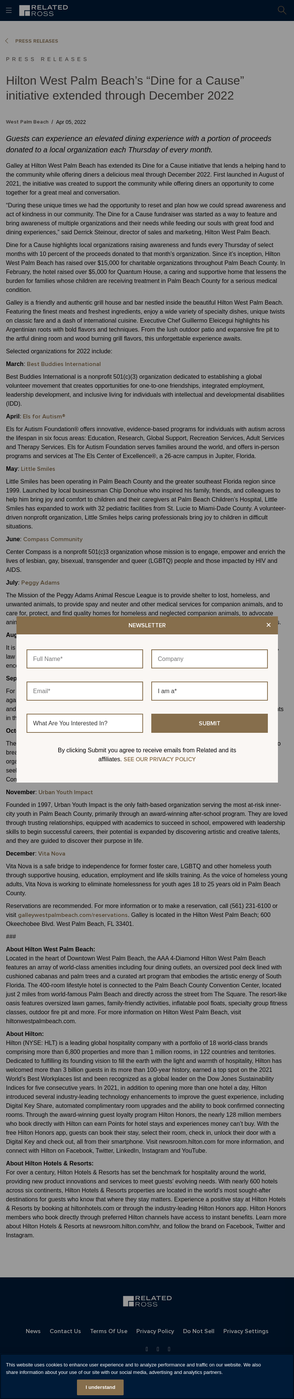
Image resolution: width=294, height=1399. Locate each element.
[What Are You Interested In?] (85, 723)
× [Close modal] (268, 625)
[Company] (209, 658)
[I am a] (209, 691)
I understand (100, 1387)
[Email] (85, 691)
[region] (147, 1376)
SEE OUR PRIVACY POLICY (160, 759)
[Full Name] (85, 658)
